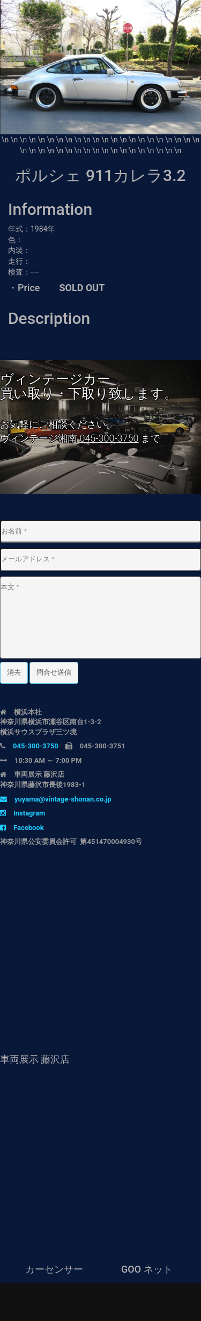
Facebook (22, 828)
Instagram (22, 813)
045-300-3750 (108, 438)
